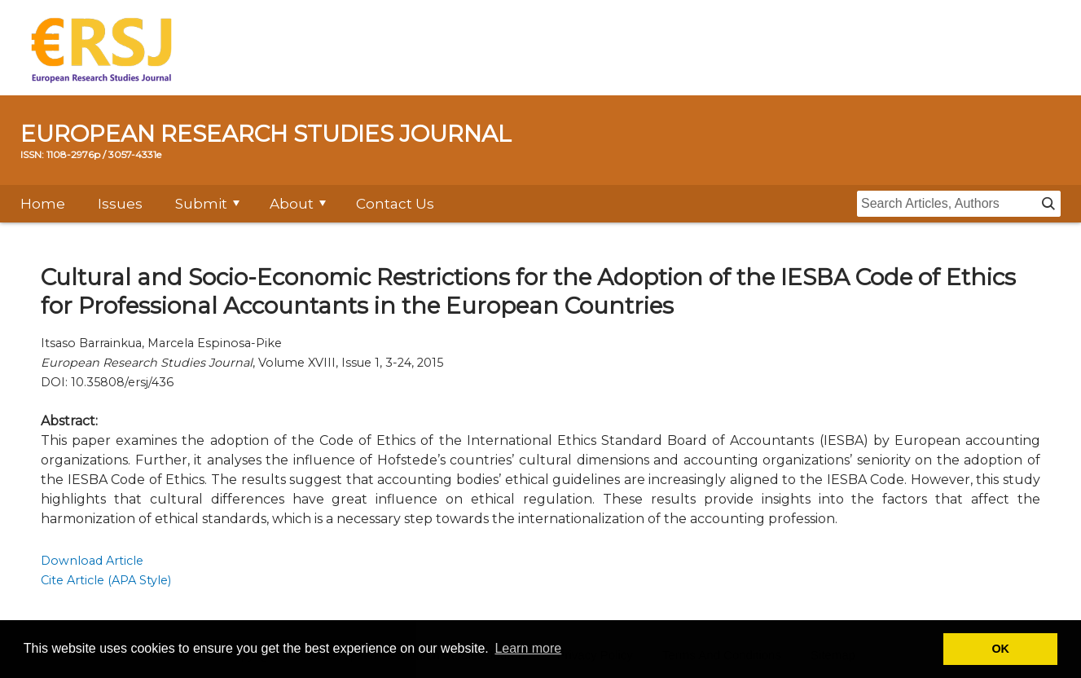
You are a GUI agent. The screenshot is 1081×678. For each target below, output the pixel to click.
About (292, 204)
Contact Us (395, 204)
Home (42, 204)
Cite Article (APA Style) (106, 580)
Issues (120, 204)
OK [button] (1000, 648)
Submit (201, 204)
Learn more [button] (527, 648)
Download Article (92, 560)
